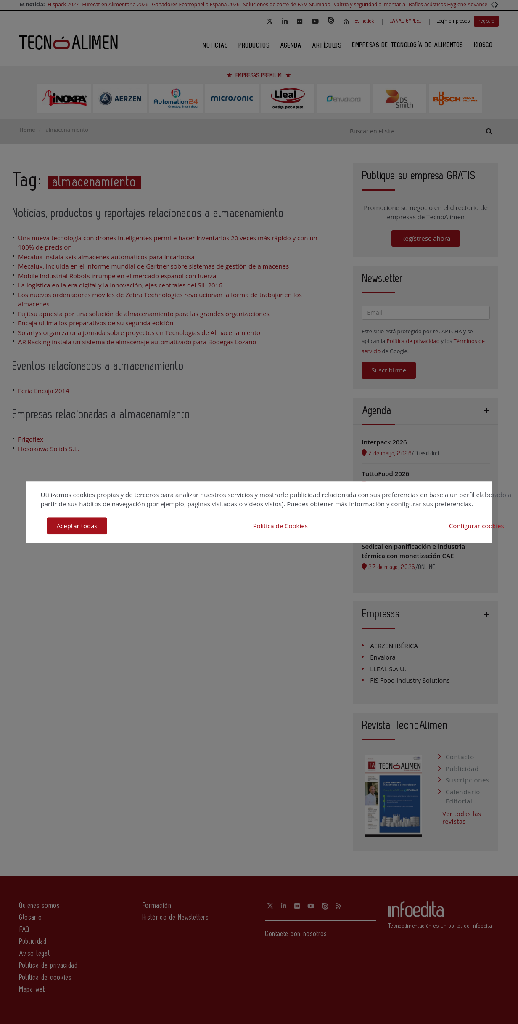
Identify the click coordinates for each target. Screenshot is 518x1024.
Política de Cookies (280, 525)
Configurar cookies (476, 525)
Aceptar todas (77, 525)
